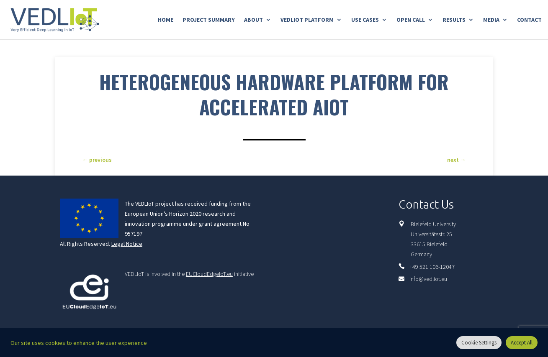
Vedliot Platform (307, 20)
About (253, 20)
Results (454, 20)
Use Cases (365, 20)
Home (165, 20)
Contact (529, 20)
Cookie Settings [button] (479, 342)
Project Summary (209, 20)
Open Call (410, 20)
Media (491, 20)
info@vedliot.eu (428, 279)
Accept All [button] (522, 342)
